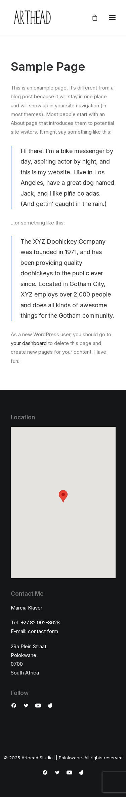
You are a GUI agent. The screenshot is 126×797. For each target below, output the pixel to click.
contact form (43, 631)
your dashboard (29, 343)
